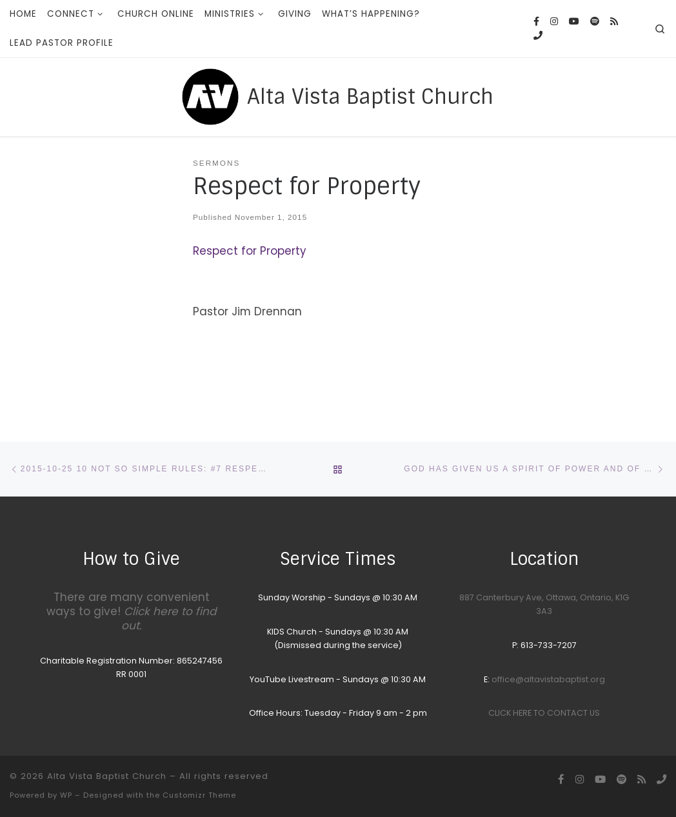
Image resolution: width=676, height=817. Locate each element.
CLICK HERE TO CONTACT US (544, 712)
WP (66, 795)
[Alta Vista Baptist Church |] (210, 95)
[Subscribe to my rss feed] (614, 22)
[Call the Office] (537, 36)
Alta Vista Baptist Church (106, 776)
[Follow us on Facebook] (536, 22)
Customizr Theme (199, 795)
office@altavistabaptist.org (548, 679)
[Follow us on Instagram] (554, 22)
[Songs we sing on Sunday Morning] (594, 22)
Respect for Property (249, 251)
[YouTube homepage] (574, 22)
